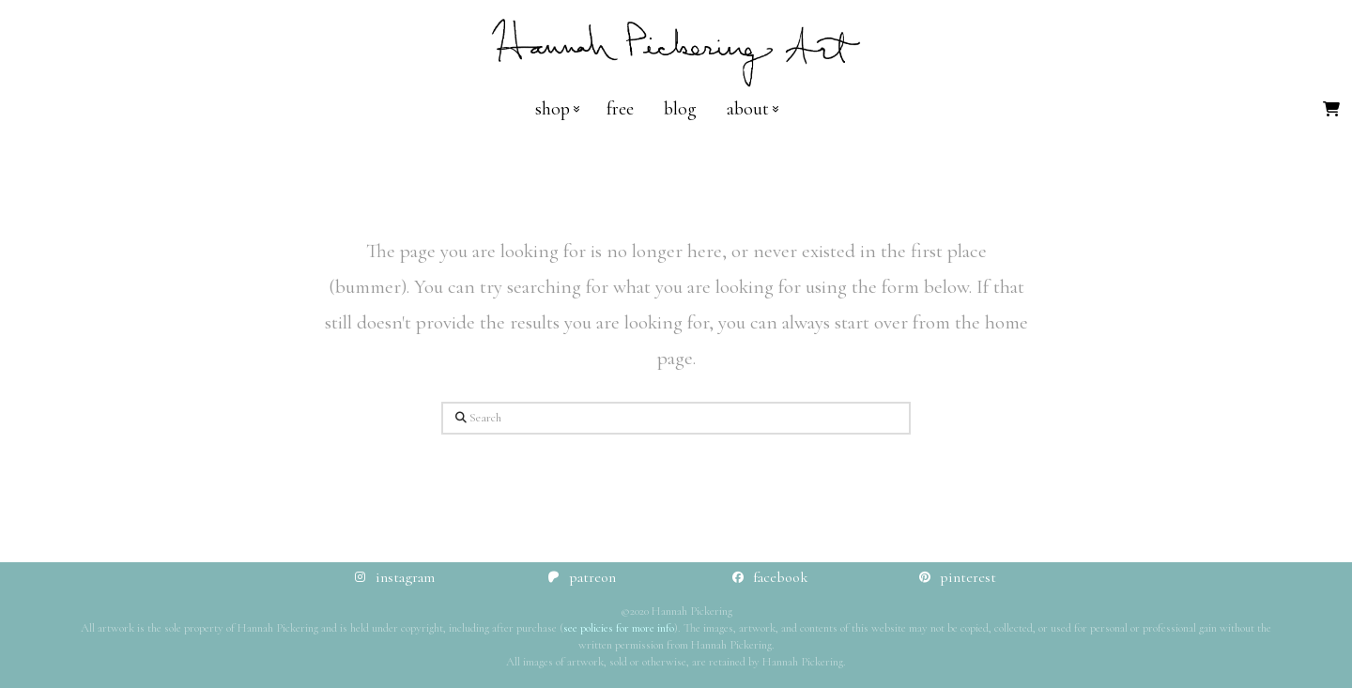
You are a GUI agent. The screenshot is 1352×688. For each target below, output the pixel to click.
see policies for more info (618, 627)
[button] (1331, 109)
